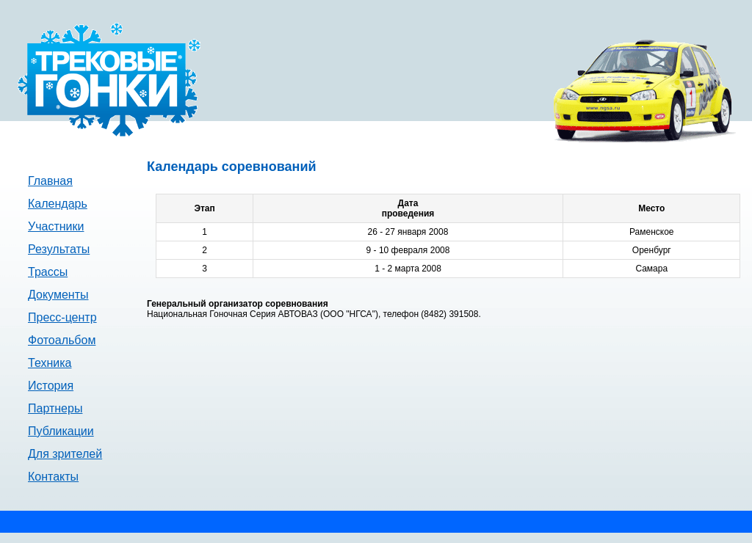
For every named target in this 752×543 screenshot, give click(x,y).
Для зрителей (65, 454)
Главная (50, 181)
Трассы (48, 272)
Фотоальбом (61, 340)
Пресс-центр (62, 317)
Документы (58, 294)
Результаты (59, 249)
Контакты (53, 476)
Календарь (57, 203)
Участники (56, 226)
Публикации (61, 431)
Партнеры (55, 408)
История (50, 385)
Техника (49, 363)
